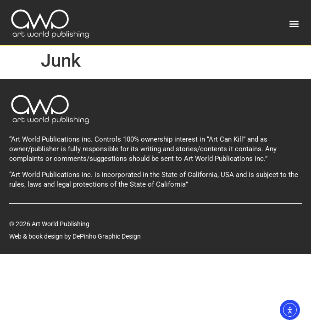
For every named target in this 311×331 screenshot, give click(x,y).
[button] (294, 23)
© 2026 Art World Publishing (49, 224)
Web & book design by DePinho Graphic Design (75, 236)
